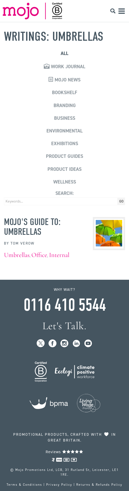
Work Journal (64, 66)
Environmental (64, 131)
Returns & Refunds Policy (99, 485)
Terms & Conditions (24, 485)
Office (39, 255)
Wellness (64, 182)
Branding (65, 105)
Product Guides (64, 156)
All (64, 53)
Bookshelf (64, 92)
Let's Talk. (64, 325)
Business (64, 118)
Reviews (64, 452)
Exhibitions (64, 143)
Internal (59, 255)
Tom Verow (23, 243)
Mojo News (64, 80)
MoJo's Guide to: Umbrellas (32, 226)
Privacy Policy (59, 485)
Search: (64, 193)
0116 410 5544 (64, 305)
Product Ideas (64, 169)
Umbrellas (17, 255)
